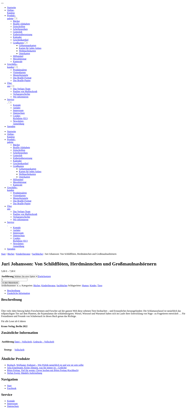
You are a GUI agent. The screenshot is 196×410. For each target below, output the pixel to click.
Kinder (93, 285)
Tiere (99, 285)
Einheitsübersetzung (22, 34)
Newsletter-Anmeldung (18, 122)
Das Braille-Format (22, 78)
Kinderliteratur (23, 254)
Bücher (16, 21)
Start (3, 254)
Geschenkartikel (20, 40)
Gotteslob (17, 32)
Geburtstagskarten (27, 45)
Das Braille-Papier (22, 80)
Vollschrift (19, 349)
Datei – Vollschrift (23, 341)
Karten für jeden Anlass (30, 48)
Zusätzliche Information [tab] (18, 293)
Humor (85, 285)
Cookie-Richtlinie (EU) (20, 117)
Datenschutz (19, 113)
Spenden (11, 126)
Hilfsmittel (18, 56)
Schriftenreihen (20, 29)
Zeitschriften (19, 26)
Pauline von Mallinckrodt (25, 91)
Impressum (18, 110)
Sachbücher (37, 254)
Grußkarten (18, 43)
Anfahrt (16, 107)
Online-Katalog (11, 11)
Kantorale (17, 61)
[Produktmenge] (14, 279)
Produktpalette (20, 70)
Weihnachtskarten (27, 51)
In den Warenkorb (10, 283)
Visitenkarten (19, 72)
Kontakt (17, 105)
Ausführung (7, 276)
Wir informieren (20, 96)
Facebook (11, 388)
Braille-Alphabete (21, 24)
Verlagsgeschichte (21, 94)
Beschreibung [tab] (13, 290)
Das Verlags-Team (21, 88)
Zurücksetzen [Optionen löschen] (44, 276)
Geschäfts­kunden (12, 188)
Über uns (9, 207)
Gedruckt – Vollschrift (43, 341)
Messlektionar (19, 59)
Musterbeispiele (20, 75)
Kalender (17, 37)
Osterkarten (24, 53)
